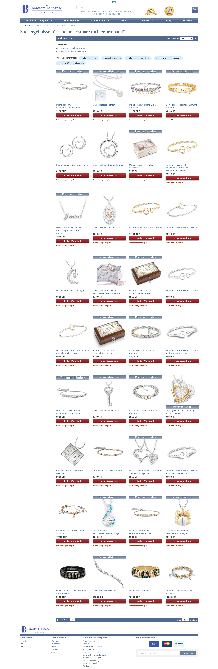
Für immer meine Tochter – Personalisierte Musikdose (105, 352)
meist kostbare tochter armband (71, 51)
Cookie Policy (56, 649)
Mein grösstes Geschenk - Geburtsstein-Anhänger (177, 532)
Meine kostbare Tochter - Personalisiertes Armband (68, 106)
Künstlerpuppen (89, 649)
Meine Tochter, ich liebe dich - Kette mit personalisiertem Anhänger (70, 230)
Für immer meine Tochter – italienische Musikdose (141, 292)
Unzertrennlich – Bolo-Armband (107, 470)
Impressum (55, 644)
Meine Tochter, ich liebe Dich (106, 227)
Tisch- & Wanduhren (91, 652)
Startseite (27, 25)
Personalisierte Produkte (92, 646)
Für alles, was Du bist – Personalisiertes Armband (141, 532)
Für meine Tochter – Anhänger (70, 290)
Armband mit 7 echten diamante (168, 58)
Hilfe (22, 644)
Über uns (55, 641)
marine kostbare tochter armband (71, 48)
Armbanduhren (89, 641)
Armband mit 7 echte (89, 58)
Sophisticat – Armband (139, 590)
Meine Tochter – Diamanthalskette (109, 165)
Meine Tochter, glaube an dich (107, 410)
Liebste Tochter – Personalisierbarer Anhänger (106, 532)
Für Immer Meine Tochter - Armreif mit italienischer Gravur (182, 472)
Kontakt (23, 641)
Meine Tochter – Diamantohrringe (72, 165)
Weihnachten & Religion (92, 658)
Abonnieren (188, 653)
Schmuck (86, 644)
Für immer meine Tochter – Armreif (145, 227)
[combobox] (107, 7)
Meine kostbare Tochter (104, 104)
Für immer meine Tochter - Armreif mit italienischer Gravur (72, 352)
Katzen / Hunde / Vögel (91, 660)
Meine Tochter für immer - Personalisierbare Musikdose (106, 292)
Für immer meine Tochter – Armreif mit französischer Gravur (182, 352)
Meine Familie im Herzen (104, 590)
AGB (53, 652)
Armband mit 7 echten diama (138, 58)
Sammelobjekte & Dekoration (94, 655)
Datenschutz (56, 646)
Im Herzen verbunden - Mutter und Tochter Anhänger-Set (145, 472)
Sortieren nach (173, 38)
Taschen (86, 666)
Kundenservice (107, 2)
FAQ (114, 2)
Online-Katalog (25, 646)
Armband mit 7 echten (112, 58)
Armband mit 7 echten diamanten (71, 63)
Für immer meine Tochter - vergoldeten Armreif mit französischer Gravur (178, 168)
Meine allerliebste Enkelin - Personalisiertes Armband (69, 412)
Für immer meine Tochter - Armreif (182, 227)
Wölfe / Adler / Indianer (92, 663)
